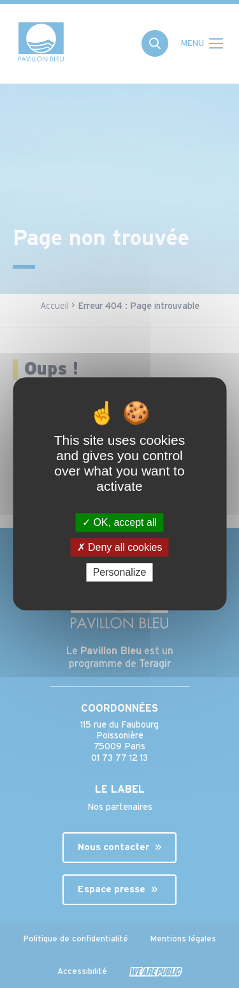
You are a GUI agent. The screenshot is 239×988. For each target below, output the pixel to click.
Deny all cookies (120, 547)
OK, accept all (119, 522)
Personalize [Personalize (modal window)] (120, 572)
